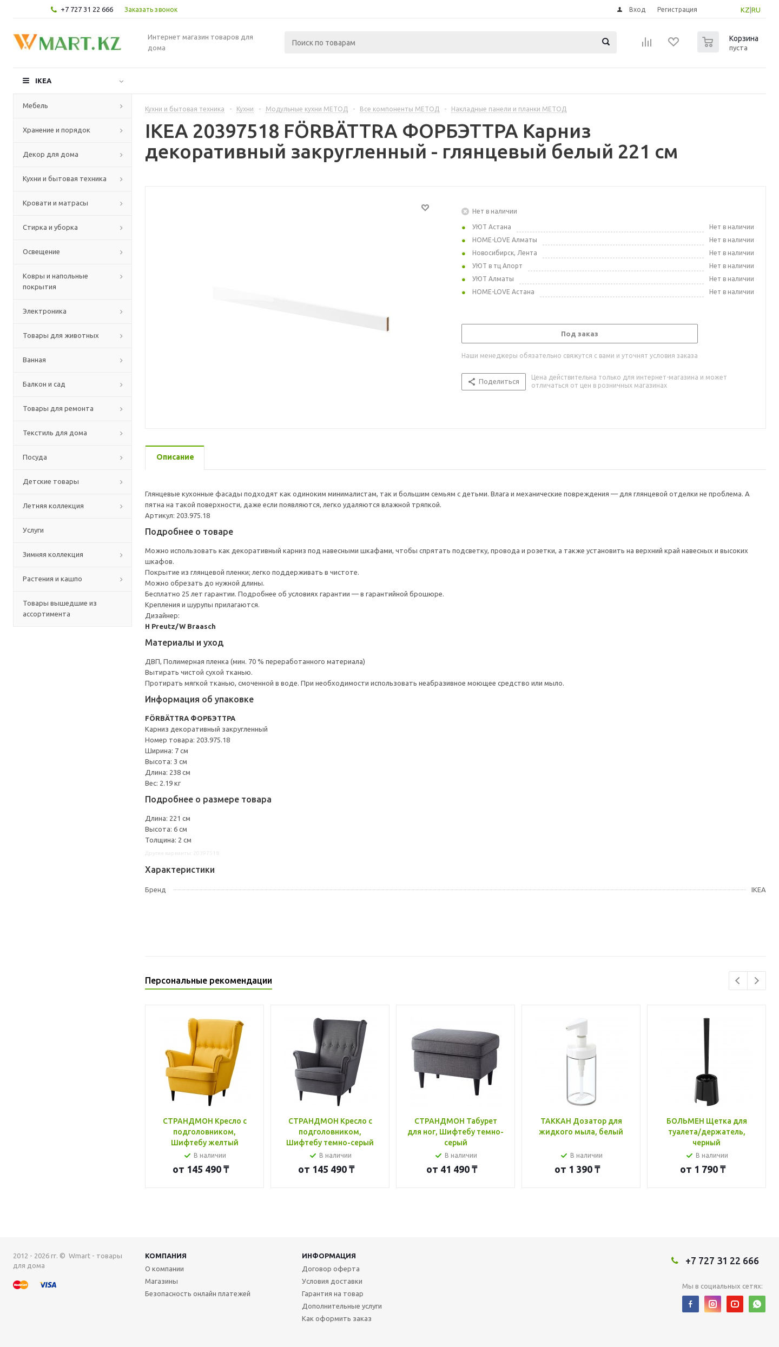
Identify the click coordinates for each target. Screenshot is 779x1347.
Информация (329, 1255)
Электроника (45, 311)
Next (756, 981)
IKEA (43, 80)
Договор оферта (331, 1268)
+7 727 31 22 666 (87, 9)
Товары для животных (61, 335)
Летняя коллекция (53, 505)
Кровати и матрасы (55, 203)
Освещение (41, 251)
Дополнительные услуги (342, 1306)
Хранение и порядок (56, 130)
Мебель (35, 105)
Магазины (161, 1281)
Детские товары (51, 481)
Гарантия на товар (333, 1293)
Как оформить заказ (337, 1318)
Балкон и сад (44, 384)
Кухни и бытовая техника (65, 178)
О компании (164, 1268)
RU (756, 10)
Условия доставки (332, 1281)
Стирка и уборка (50, 227)
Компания (166, 1255)
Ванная (34, 359)
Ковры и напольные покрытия (55, 281)
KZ (745, 10)
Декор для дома (50, 154)
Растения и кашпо (52, 578)
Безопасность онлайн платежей (197, 1293)
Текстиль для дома (55, 432)
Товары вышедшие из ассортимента (60, 608)
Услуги (33, 530)
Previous (738, 981)
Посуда (35, 457)
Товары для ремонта (58, 408)
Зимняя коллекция (53, 554)
